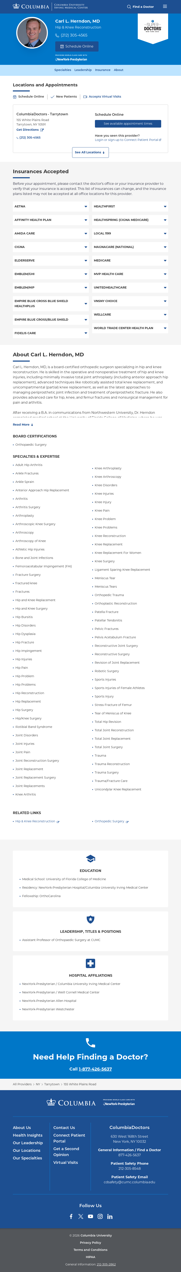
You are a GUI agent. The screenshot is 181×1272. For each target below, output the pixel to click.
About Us (22, 1128)
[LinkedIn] (110, 1216)
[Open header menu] (165, 6)
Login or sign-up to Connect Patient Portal (126, 140)
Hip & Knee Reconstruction (35, 821)
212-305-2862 (106, 1264)
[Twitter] (81, 1216)
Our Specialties (27, 1158)
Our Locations (26, 1151)
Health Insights (27, 1136)
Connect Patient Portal (69, 1139)
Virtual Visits (65, 1163)
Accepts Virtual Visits (105, 96)
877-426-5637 (129, 1155)
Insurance (103, 70)
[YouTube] (90, 1216)
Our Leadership (28, 1143)
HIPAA (90, 1257)
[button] (90, 152)
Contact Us (64, 1128)
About (118, 70)
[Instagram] (100, 1216)
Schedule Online (76, 46)
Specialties (62, 70)
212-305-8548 (130, 1169)
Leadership (83, 70)
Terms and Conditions (90, 1250)
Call (90, 1069)
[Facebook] (71, 1216)
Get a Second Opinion (66, 1152)
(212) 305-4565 (74, 35)
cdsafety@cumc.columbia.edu (129, 1182)
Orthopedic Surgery (109, 821)
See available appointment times (128, 123)
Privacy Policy (90, 1243)
